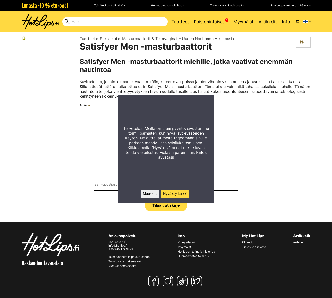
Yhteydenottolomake (122, 266)
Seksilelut (110, 38)
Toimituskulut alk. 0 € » (109, 5)
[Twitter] (197, 281)
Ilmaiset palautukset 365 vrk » (290, 5)
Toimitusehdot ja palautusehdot (129, 257)
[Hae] (115, 21)
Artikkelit (268, 21)
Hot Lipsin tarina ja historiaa (196, 251)
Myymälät (244, 21)
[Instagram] (169, 281)
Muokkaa (150, 194)
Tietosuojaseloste (254, 247)
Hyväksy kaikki (175, 194)
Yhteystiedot (186, 242)
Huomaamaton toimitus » (167, 5)
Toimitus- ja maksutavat (124, 261)
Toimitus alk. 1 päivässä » (227, 5)
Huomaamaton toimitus (193, 256)
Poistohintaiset (209, 21)
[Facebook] (154, 281)
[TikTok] (183, 281)
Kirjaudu (247, 242)
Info (286, 21)
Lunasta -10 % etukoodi (45, 5)
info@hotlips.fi (117, 245)
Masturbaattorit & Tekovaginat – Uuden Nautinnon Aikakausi (178, 38)
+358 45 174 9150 (120, 249)
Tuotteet (180, 21)
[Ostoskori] (297, 21)
